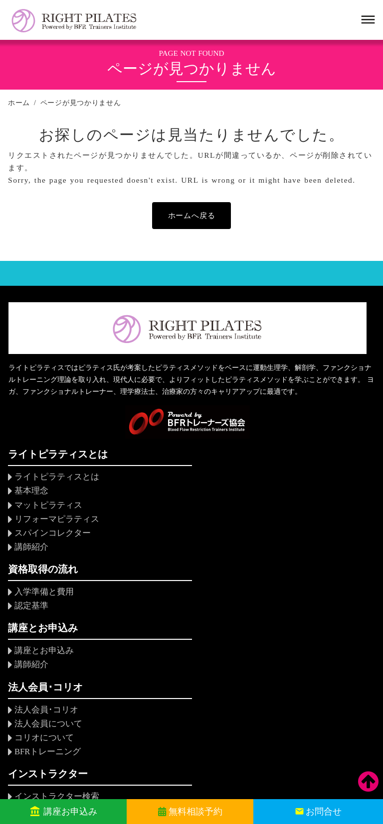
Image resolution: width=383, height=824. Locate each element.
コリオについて (42, 619)
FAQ (148, 636)
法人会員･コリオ (44, 592)
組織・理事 (286, 619)
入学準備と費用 (168, 480)
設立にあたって (294, 605)
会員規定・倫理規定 (302, 632)
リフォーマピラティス (54, 520)
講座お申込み (70, 811)
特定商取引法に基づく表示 (314, 714)
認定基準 (156, 493)
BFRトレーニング (45, 632)
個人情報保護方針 (287, 762)
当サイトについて (298, 687)
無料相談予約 (195, 811)
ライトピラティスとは (54, 480)
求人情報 (282, 660)
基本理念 (30, 493)
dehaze (367, 20)
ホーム (19, 103)
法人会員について (46, 605)
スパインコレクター (50, 534)
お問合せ (324, 811)
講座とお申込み (294, 480)
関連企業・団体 (294, 646)
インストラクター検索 (180, 592)
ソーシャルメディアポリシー (318, 700)
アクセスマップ (294, 673)
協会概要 (282, 592)
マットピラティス (46, 507)
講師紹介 (30, 548)
